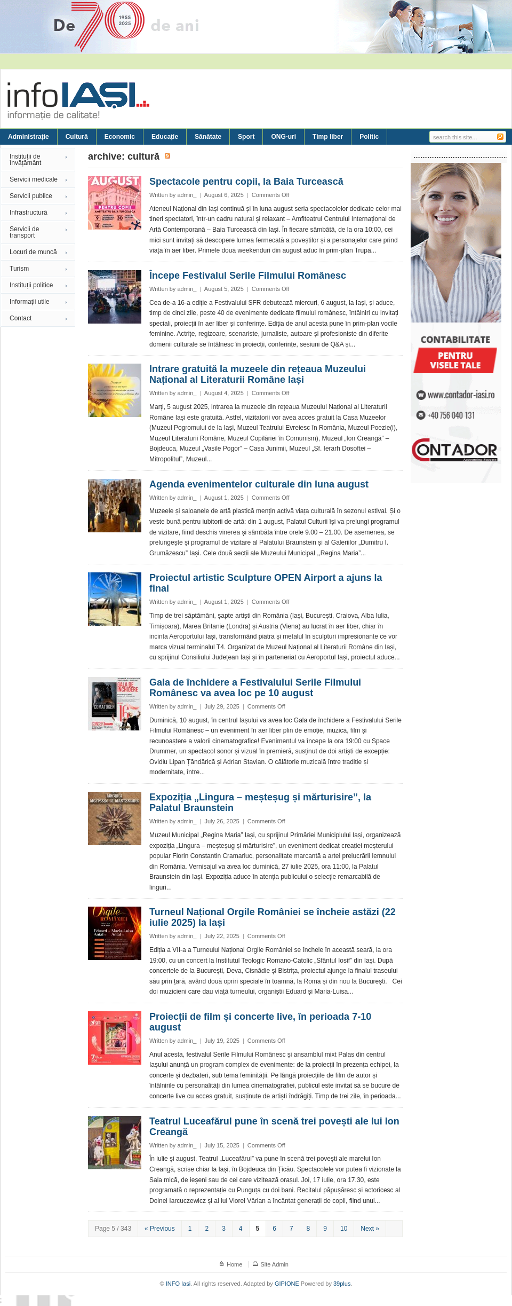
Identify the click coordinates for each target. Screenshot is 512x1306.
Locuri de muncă (33, 252)
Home (234, 1264)
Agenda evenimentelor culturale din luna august (259, 484)
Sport (246, 136)
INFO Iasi (178, 1283)
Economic (120, 136)
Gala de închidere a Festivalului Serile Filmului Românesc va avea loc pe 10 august (255, 687)
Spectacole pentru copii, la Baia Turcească (246, 181)
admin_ (186, 195)
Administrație (28, 136)
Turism (19, 268)
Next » (370, 1228)
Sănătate (208, 136)
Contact (20, 318)
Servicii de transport (24, 232)
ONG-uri (283, 136)
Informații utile (30, 301)
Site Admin (274, 1264)
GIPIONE (287, 1283)
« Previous (160, 1228)
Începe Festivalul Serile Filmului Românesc (247, 275)
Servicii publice (31, 196)
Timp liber (328, 136)
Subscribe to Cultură (168, 156)
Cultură (77, 136)
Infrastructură (28, 212)
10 (343, 1228)
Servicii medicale (34, 179)
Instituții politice (31, 285)
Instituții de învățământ (25, 160)
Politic (369, 136)
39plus (341, 1283)
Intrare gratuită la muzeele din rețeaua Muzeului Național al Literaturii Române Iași (257, 374)
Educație (164, 136)
